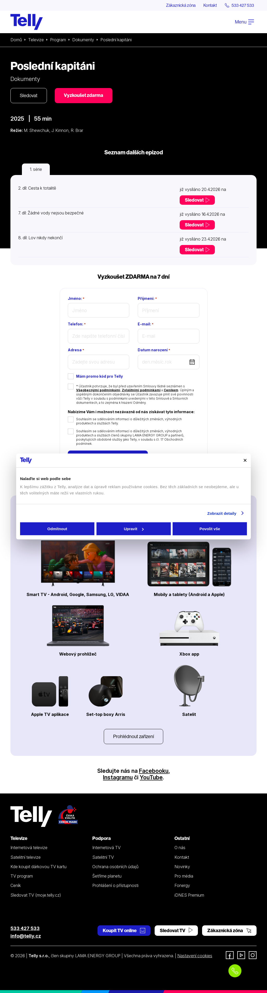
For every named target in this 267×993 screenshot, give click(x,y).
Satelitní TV (103, 857)
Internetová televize (28, 847)
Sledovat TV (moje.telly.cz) (35, 895)
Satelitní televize (25, 857)
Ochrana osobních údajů (115, 866)
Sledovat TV (176, 930)
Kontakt (210, 5)
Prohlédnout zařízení (133, 736)
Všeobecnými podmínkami (98, 390)
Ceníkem (171, 390)
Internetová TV (106, 847)
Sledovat (29, 95)
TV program (21, 876)
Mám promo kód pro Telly (99, 376)
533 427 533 (25, 928)
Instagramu (118, 777)
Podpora (101, 838)
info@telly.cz (25, 936)
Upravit (134, 529)
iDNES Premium (189, 895)
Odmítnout (57, 529)
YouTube (151, 777)
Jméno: (76, 298)
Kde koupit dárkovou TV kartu (38, 866)
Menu (244, 22)
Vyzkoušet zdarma (83, 95)
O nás (179, 847)
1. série (36, 169)
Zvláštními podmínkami (141, 390)
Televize (36, 39)
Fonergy (182, 885)
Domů (16, 39)
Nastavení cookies (194, 955)
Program (58, 39)
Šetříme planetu (107, 876)
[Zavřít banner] (245, 460)
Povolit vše (209, 529)
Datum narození (154, 350)
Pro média (183, 876)
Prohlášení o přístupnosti (115, 885)
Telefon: (77, 324)
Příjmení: (147, 298)
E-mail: (146, 324)
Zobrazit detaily (221, 513)
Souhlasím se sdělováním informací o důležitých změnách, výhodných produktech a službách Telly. (129, 421)
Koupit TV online (124, 930)
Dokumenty (83, 39)
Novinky (182, 866)
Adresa (76, 350)
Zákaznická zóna (181, 5)
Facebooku (153, 770)
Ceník (15, 885)
